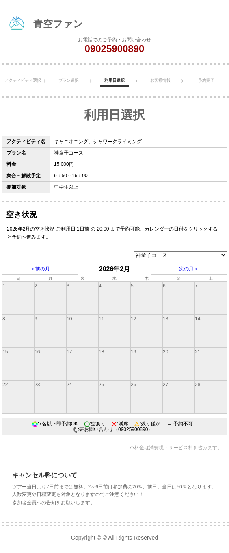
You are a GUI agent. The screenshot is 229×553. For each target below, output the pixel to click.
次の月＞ (189, 269)
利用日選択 (114, 80)
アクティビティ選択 (22, 80)
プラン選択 (68, 80)
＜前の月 (40, 269)
